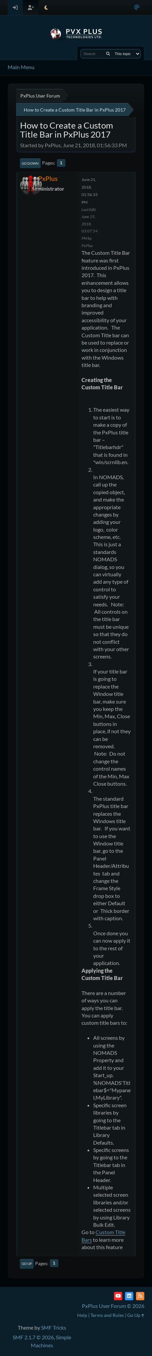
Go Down (30, 163)
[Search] (108, 53)
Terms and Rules (107, 1315)
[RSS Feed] (140, 1296)
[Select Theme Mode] (46, 7)
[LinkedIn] (129, 1296)
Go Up (27, 1264)
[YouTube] (118, 1296)
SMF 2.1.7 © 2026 (33, 1337)
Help (82, 1315)
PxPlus (47, 178)
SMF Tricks (53, 1327)
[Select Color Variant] (136, 7)
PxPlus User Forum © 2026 (113, 1306)
